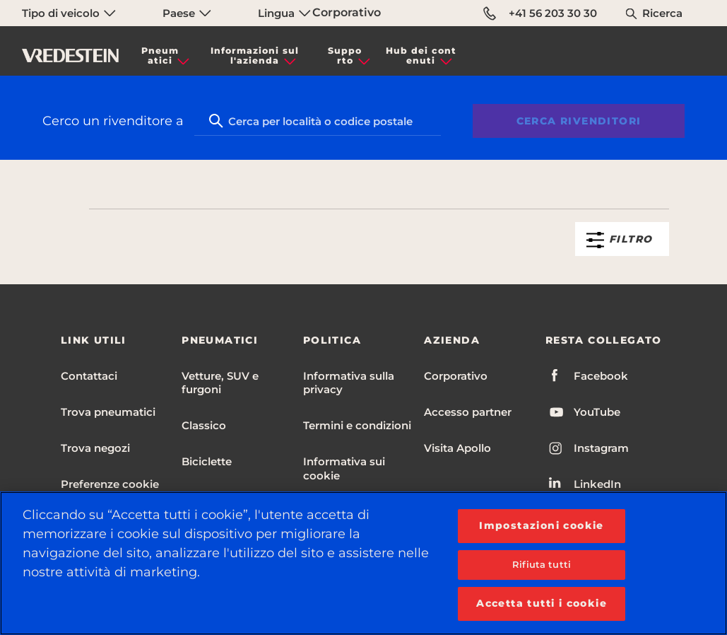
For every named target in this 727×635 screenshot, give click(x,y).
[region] (363, 563)
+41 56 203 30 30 (540, 13)
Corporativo (346, 12)
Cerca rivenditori (579, 121)
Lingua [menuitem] (284, 13)
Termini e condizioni (357, 425)
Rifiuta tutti (541, 564)
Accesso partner (468, 412)
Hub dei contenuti (421, 55)
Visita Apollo (457, 448)
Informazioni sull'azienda (255, 55)
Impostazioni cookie (541, 525)
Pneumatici (160, 55)
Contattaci (89, 376)
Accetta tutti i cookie (541, 603)
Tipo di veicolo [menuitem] (69, 13)
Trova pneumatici (108, 412)
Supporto (345, 55)
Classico (204, 425)
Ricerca (662, 13)
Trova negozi (95, 448)
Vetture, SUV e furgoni (220, 382)
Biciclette (207, 461)
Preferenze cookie (110, 484)
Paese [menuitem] (186, 13)
